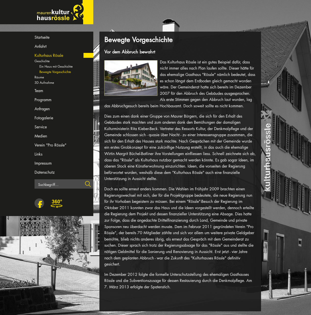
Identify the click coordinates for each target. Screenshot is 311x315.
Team (39, 90)
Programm (43, 99)
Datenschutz (45, 172)
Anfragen (42, 108)
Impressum (43, 163)
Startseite (42, 37)
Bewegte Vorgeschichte (55, 72)
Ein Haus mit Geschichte (56, 66)
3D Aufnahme (44, 82)
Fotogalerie (44, 118)
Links (38, 154)
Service (41, 127)
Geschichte (42, 61)
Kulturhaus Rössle (49, 55)
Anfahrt (41, 46)
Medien (41, 136)
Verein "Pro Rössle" (50, 145)
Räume (39, 77)
